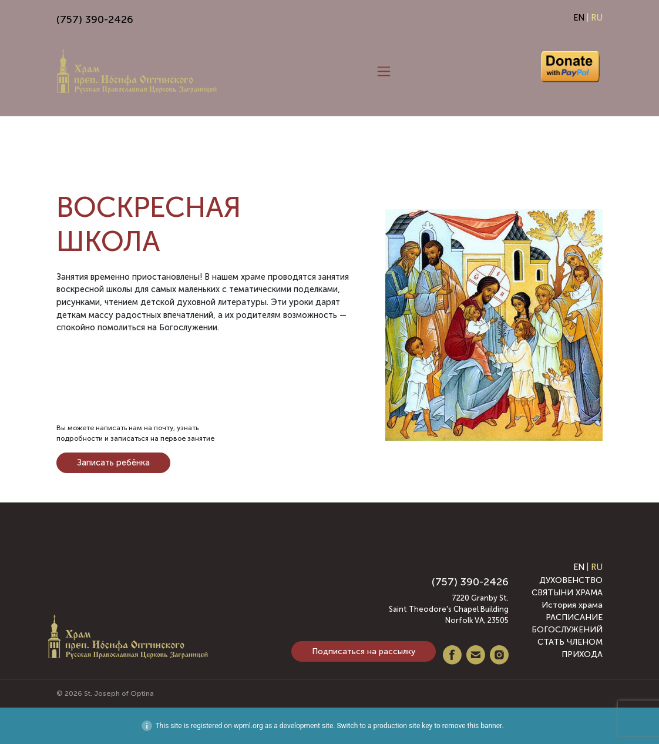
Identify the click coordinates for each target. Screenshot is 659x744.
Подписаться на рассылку (363, 651)
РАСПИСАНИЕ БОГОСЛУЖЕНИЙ (567, 623)
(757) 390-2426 (94, 19)
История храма (572, 605)
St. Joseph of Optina (119, 693)
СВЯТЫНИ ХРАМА (567, 593)
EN (578, 17)
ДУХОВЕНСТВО (571, 580)
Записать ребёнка (113, 462)
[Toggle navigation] (383, 72)
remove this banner (472, 726)
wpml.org (248, 726)
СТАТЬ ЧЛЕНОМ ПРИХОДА (570, 648)
